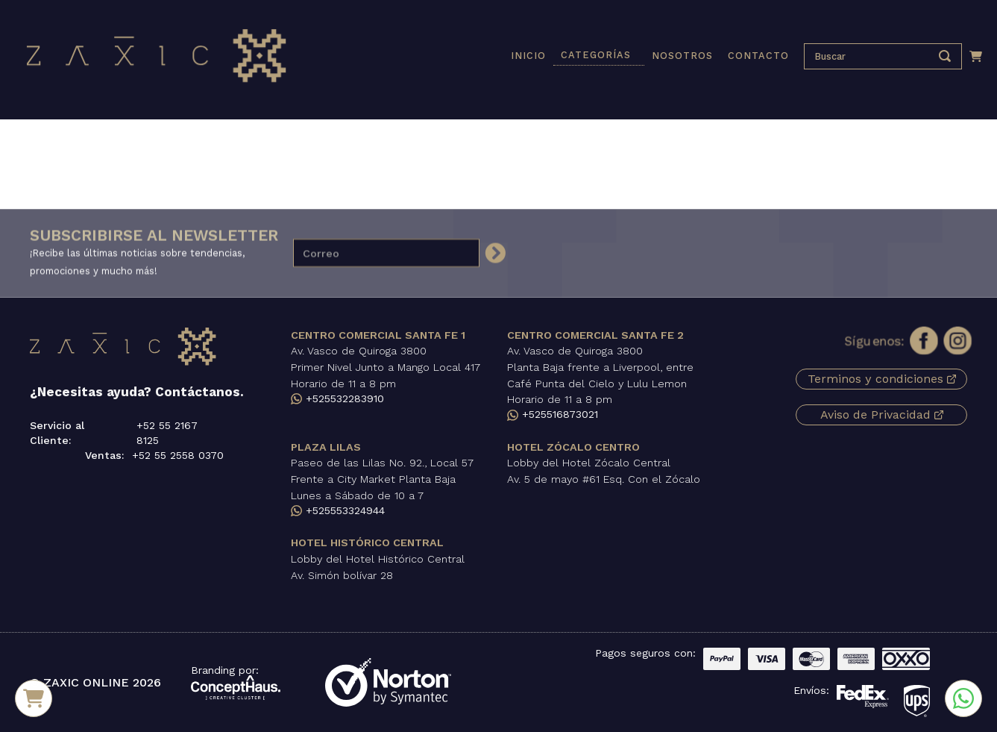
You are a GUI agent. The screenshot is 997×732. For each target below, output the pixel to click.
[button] (598, 56)
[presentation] (872, 56)
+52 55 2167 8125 (167, 432)
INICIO (528, 55)
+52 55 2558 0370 (178, 455)
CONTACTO (758, 55)
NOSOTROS (682, 55)
